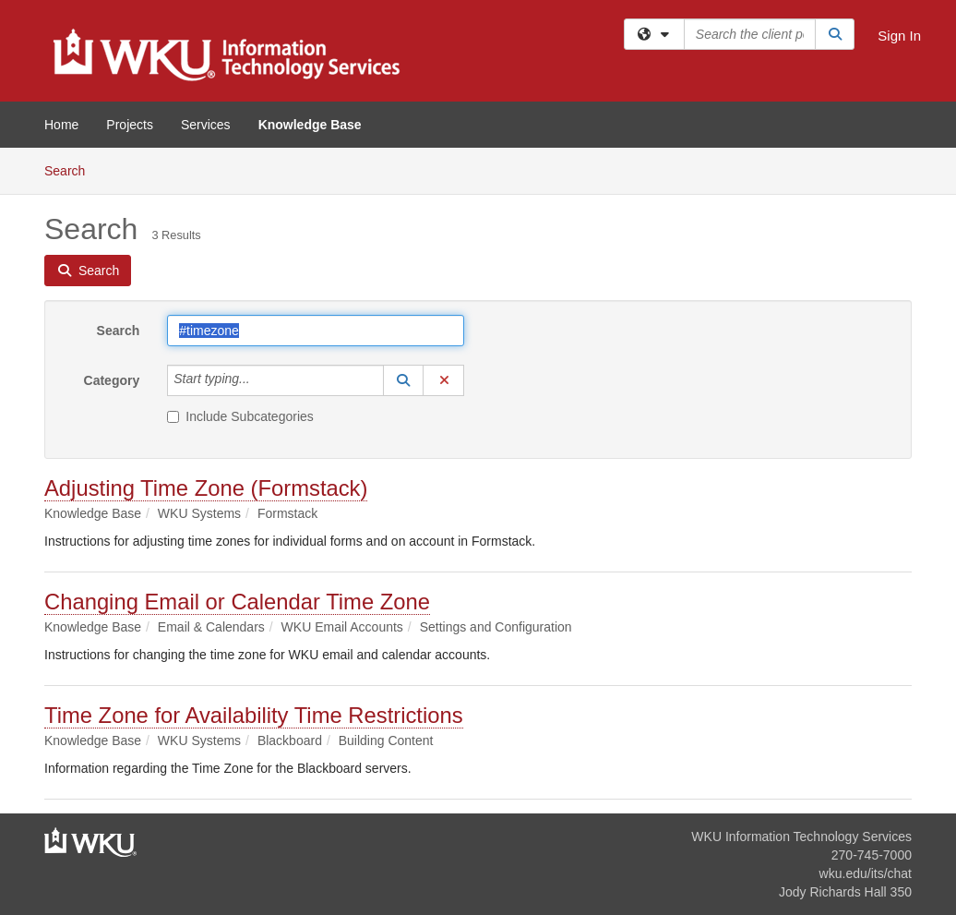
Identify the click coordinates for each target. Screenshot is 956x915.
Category (112, 380)
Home (61, 124)
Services (206, 124)
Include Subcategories (240, 416)
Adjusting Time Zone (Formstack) (205, 488)
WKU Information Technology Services (801, 836)
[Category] (260, 380)
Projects (129, 124)
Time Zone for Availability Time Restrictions (253, 715)
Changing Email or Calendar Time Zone (237, 601)
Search (71, 169)
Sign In (899, 35)
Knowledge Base (310, 124)
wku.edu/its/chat (865, 873)
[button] (403, 380)
